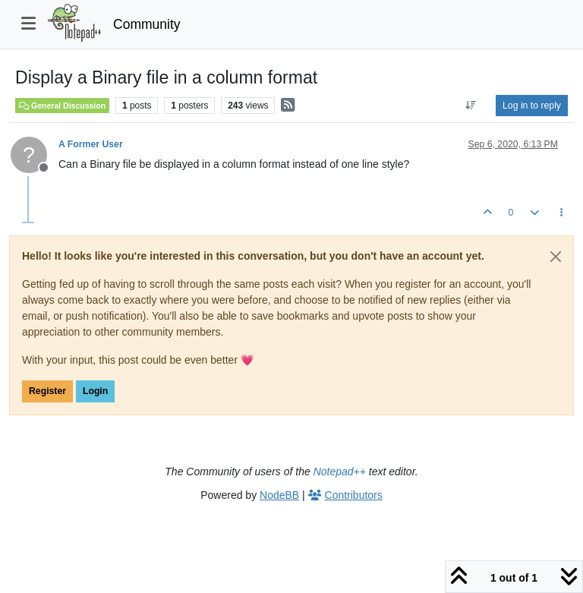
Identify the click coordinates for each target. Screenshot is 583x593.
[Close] (555, 256)
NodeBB (279, 495)
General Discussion (62, 105)
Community (147, 24)
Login (95, 391)
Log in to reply (532, 105)
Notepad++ (340, 471)
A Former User (90, 144)
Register (47, 391)
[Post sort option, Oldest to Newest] (471, 105)
